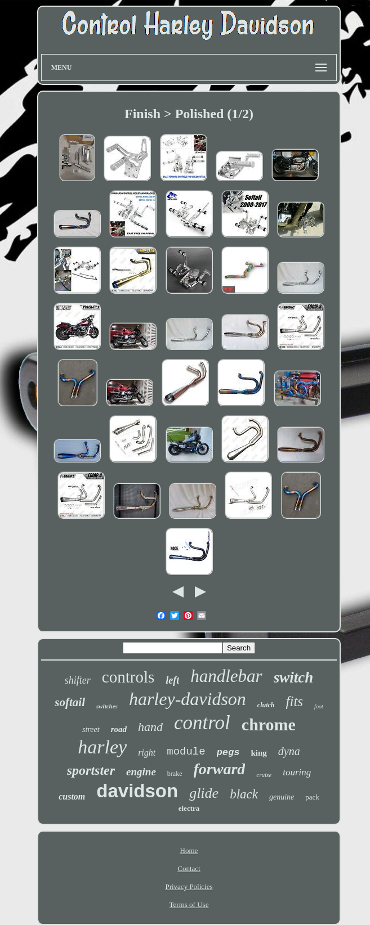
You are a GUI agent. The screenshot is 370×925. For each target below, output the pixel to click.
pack (312, 797)
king (258, 752)
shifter (78, 680)
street (91, 729)
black (244, 794)
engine (141, 772)
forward (220, 769)
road (119, 729)
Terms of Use (189, 904)
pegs (228, 752)
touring (297, 772)
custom (72, 796)
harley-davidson (187, 699)
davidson (137, 790)
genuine (281, 797)
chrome (269, 724)
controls (128, 677)
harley (102, 747)
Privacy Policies (188, 886)
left (172, 680)
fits (295, 701)
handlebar (226, 676)
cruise (263, 774)
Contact (188, 868)
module (186, 752)
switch (294, 677)
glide (204, 793)
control (202, 723)
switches (107, 706)
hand (150, 727)
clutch (266, 705)
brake (174, 774)
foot (318, 706)
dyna (289, 751)
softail (70, 702)
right (146, 752)
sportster (91, 770)
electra (189, 808)
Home (189, 850)
